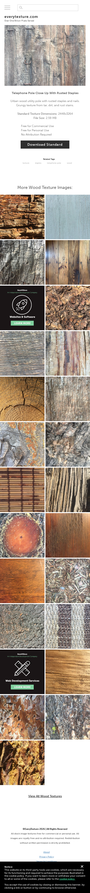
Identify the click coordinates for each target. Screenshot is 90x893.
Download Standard (45, 144)
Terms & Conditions (46, 861)
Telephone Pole (54, 163)
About (46, 852)
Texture (26, 163)
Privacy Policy (46, 856)
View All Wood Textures (45, 796)
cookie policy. (67, 878)
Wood (69, 163)
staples (38, 163)
